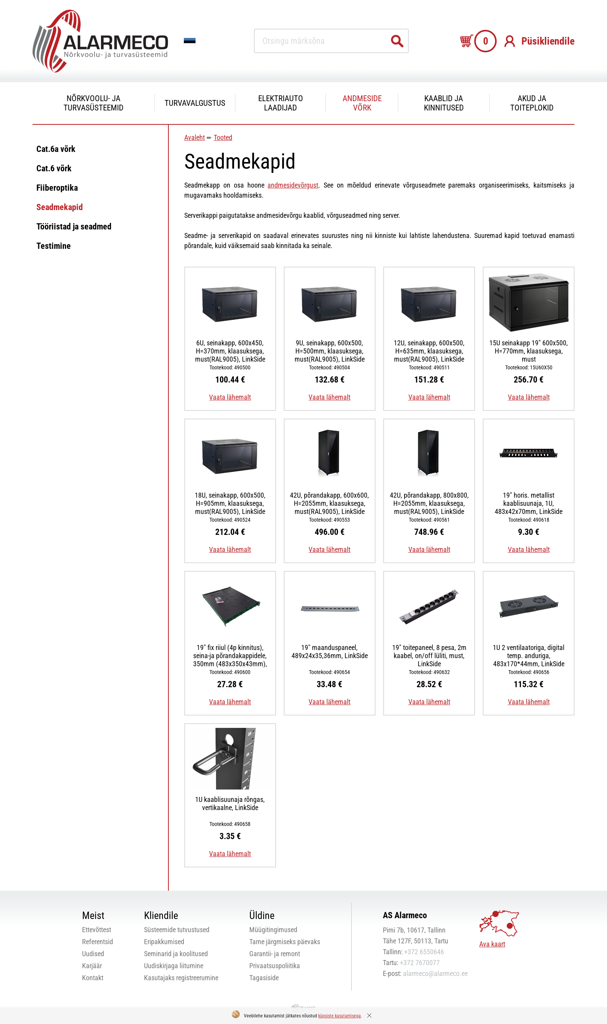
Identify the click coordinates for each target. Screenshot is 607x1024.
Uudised (93, 954)
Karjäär (92, 966)
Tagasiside (264, 978)
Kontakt (92, 978)
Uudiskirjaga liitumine (173, 966)
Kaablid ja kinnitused (444, 103)
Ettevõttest (96, 930)
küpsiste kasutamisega (339, 1016)
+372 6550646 (424, 952)
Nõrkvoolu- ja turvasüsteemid (93, 103)
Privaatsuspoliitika (274, 966)
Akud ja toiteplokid (532, 103)
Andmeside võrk (362, 103)
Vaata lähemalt (230, 397)
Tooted (223, 137)
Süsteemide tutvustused (176, 930)
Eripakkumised (164, 942)
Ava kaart (492, 944)
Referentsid (97, 942)
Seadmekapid (59, 207)
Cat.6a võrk (55, 149)
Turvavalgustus (195, 103)
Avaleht (194, 137)
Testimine (53, 246)
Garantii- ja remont (274, 954)
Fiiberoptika (57, 188)
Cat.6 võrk (54, 168)
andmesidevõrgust (292, 185)
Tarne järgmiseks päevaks (284, 942)
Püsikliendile (547, 41)
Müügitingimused (273, 930)
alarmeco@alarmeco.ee (435, 973)
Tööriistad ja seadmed (73, 226)
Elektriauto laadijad (280, 103)
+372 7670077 (420, 962)
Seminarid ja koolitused (176, 954)
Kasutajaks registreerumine (181, 978)
